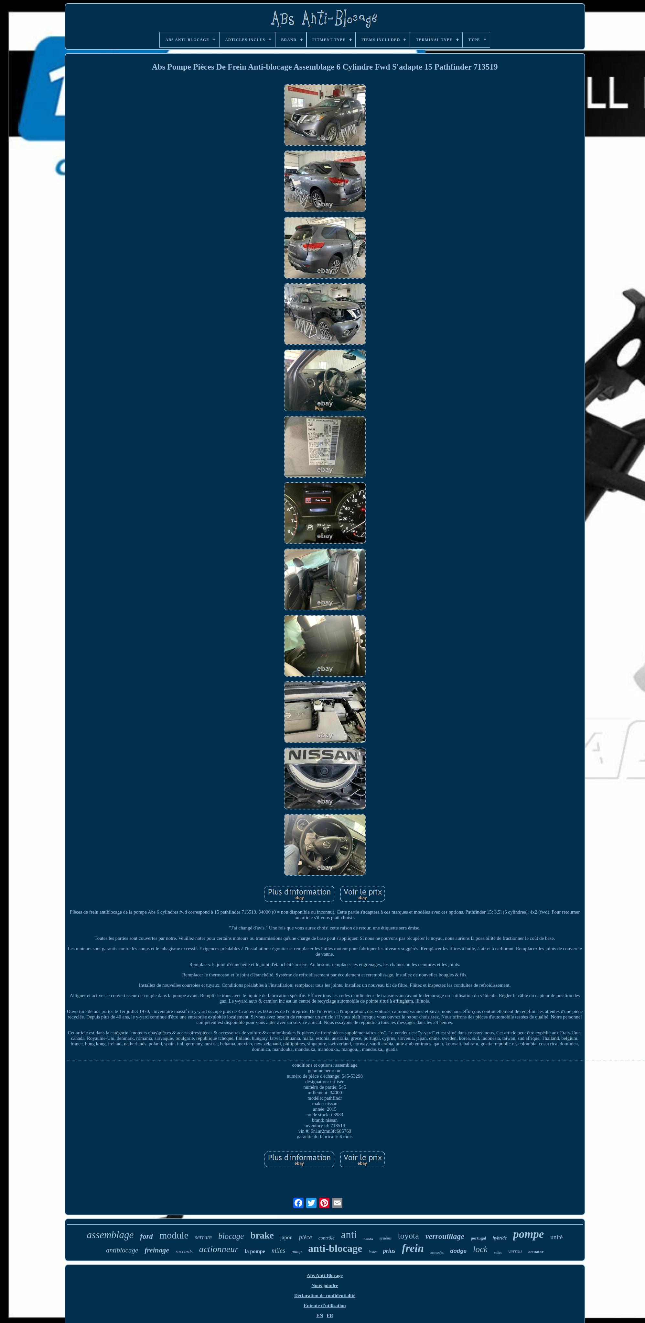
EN (319, 1315)
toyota (408, 1235)
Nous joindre (324, 1285)
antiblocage (122, 1250)
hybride (500, 1238)
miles (278, 1250)
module (173, 1235)
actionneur (218, 1249)
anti (349, 1234)
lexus (373, 1252)
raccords (184, 1251)
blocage (231, 1236)
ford (146, 1236)
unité (556, 1237)
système (386, 1238)
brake (262, 1235)
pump (297, 1251)
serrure (203, 1237)
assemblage (110, 1234)
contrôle (326, 1237)
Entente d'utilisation (325, 1305)
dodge (458, 1251)
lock (480, 1249)
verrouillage (444, 1236)
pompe (528, 1234)
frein (413, 1248)
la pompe (255, 1251)
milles (498, 1252)
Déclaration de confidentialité (324, 1295)
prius (389, 1251)
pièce (305, 1237)
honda (368, 1239)
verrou (515, 1251)
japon (286, 1237)
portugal (478, 1238)
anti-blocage (335, 1248)
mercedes (437, 1252)
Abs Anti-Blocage (325, 1275)
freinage (157, 1250)
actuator (535, 1251)
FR (330, 1315)
